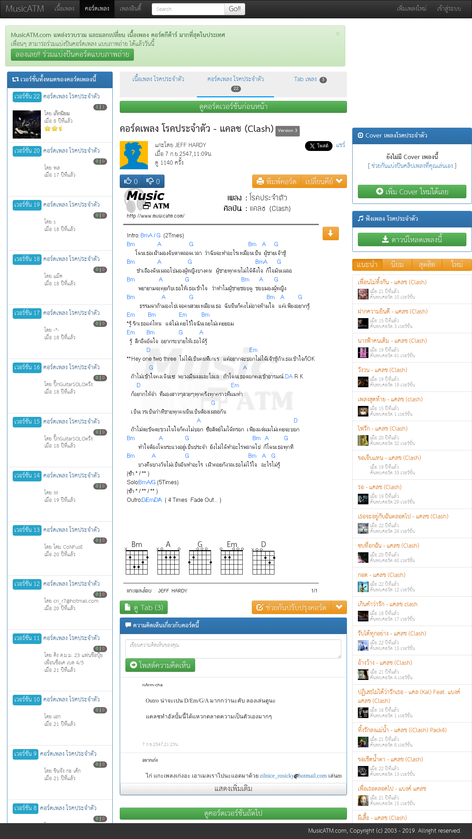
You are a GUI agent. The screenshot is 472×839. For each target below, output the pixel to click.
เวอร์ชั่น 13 (27, 530)
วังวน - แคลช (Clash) (412, 377)
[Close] (337, 34)
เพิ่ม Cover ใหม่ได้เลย (412, 191)
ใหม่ (457, 265)
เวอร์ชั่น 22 (27, 97)
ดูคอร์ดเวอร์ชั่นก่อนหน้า (233, 107)
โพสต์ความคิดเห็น (160, 665)
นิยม (397, 265)
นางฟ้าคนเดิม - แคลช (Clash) (412, 348)
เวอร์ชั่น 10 (27, 700)
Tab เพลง (310, 79)
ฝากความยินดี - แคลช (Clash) (412, 318)
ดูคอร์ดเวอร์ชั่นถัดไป (233, 814)
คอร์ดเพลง (99, 8)
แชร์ (340, 145)
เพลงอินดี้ (130, 9)
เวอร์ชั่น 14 (27, 476)
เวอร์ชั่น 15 (27, 422)
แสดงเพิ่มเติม (233, 789)
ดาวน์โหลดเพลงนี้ (412, 239)
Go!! (235, 9)
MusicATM (25, 9)
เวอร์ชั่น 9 (25, 754)
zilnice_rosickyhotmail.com (293, 776)
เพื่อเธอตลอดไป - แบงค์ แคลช (412, 796)
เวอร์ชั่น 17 (27, 313)
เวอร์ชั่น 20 (27, 151)
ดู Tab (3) (143, 607)
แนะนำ (367, 265)
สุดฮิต (427, 265)
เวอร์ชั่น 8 (25, 808)
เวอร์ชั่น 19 (27, 205)
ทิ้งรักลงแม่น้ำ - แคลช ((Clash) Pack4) (412, 737)
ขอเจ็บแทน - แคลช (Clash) (412, 465)
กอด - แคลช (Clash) (412, 582)
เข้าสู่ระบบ (449, 9)
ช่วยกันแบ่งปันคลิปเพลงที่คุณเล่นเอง (412, 166)
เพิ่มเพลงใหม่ (412, 9)
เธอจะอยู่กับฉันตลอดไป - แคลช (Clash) (412, 523)
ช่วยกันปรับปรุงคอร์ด (291, 607)
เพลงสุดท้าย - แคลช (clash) (412, 406)
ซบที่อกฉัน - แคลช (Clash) (412, 553)
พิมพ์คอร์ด (277, 181)
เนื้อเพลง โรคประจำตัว (158, 79)
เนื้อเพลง (64, 9)
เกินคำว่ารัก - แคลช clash (412, 611)
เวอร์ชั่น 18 (27, 259)
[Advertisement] (412, 74)
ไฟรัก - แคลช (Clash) (412, 436)
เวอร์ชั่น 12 (27, 584)
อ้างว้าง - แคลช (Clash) (412, 670)
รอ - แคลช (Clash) (412, 494)
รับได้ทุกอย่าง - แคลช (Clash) (412, 640)
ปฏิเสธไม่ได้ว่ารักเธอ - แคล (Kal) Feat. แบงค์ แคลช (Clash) (412, 703)
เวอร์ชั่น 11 (27, 638)
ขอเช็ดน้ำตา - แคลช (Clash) (412, 766)
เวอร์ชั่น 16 (27, 368)
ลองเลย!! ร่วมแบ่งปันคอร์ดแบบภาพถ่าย (72, 55)
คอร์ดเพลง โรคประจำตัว (235, 83)
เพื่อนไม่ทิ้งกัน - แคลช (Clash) (412, 289)
